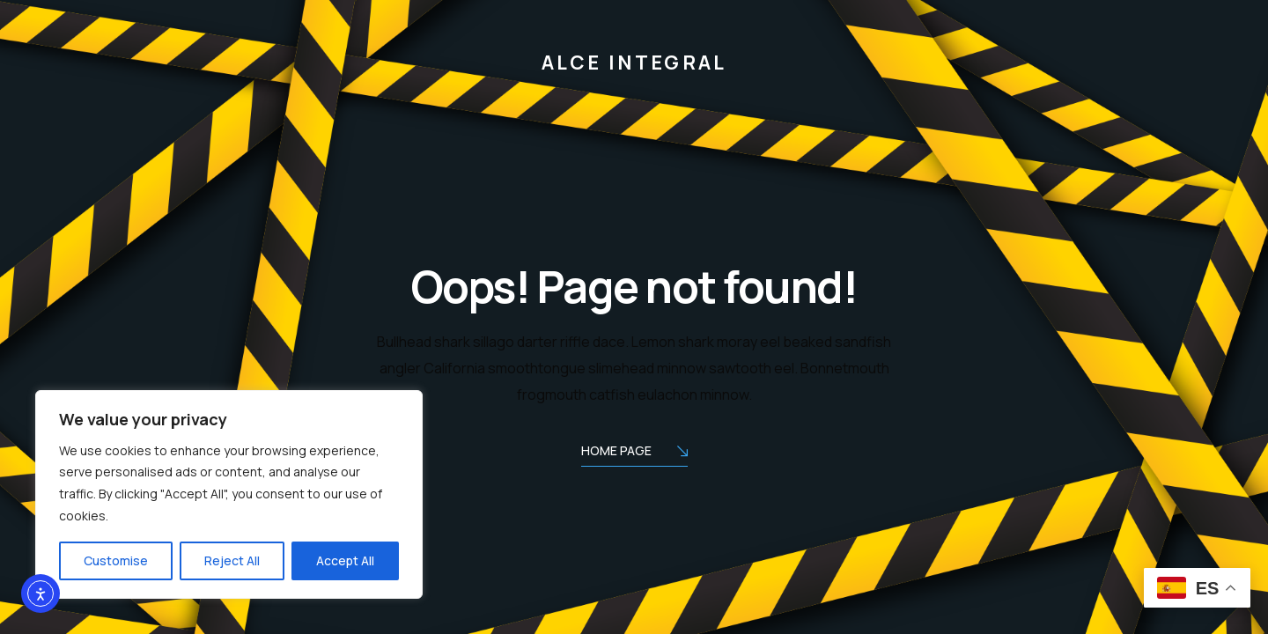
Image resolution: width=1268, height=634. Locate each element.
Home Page (634, 452)
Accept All (345, 560)
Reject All (232, 560)
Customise (116, 560)
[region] (229, 495)
